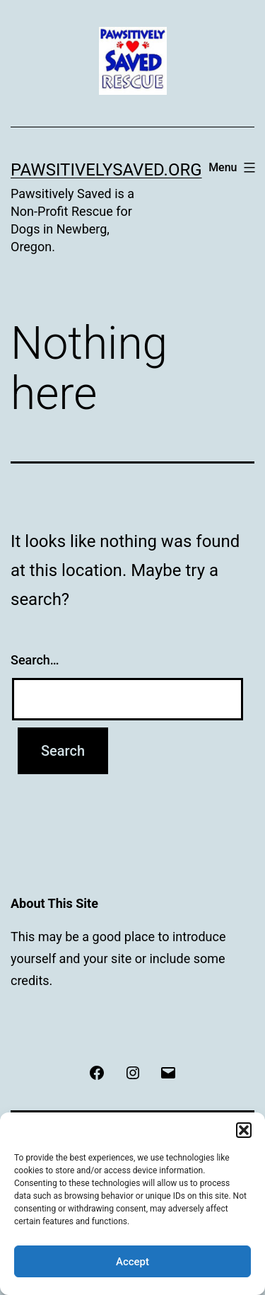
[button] (244, 1130)
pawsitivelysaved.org (106, 170)
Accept (132, 1261)
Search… (35, 659)
